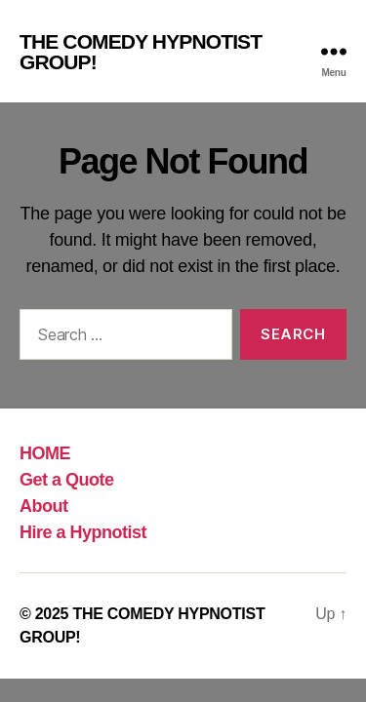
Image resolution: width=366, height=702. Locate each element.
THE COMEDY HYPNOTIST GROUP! (141, 51)
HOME (45, 453)
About (44, 506)
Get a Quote (67, 479)
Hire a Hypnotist (83, 532)
